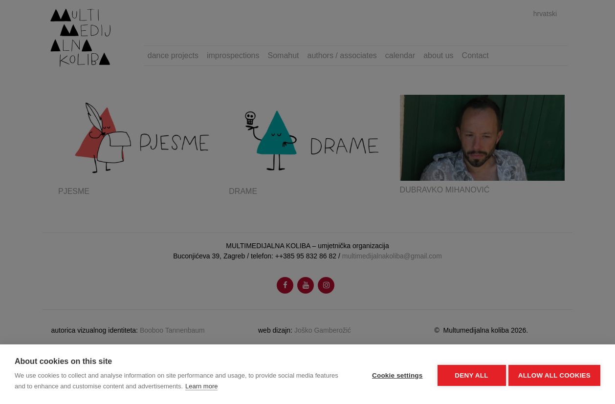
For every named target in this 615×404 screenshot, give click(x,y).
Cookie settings (395, 374)
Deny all (469, 374)
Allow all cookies (554, 374)
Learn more (201, 386)
